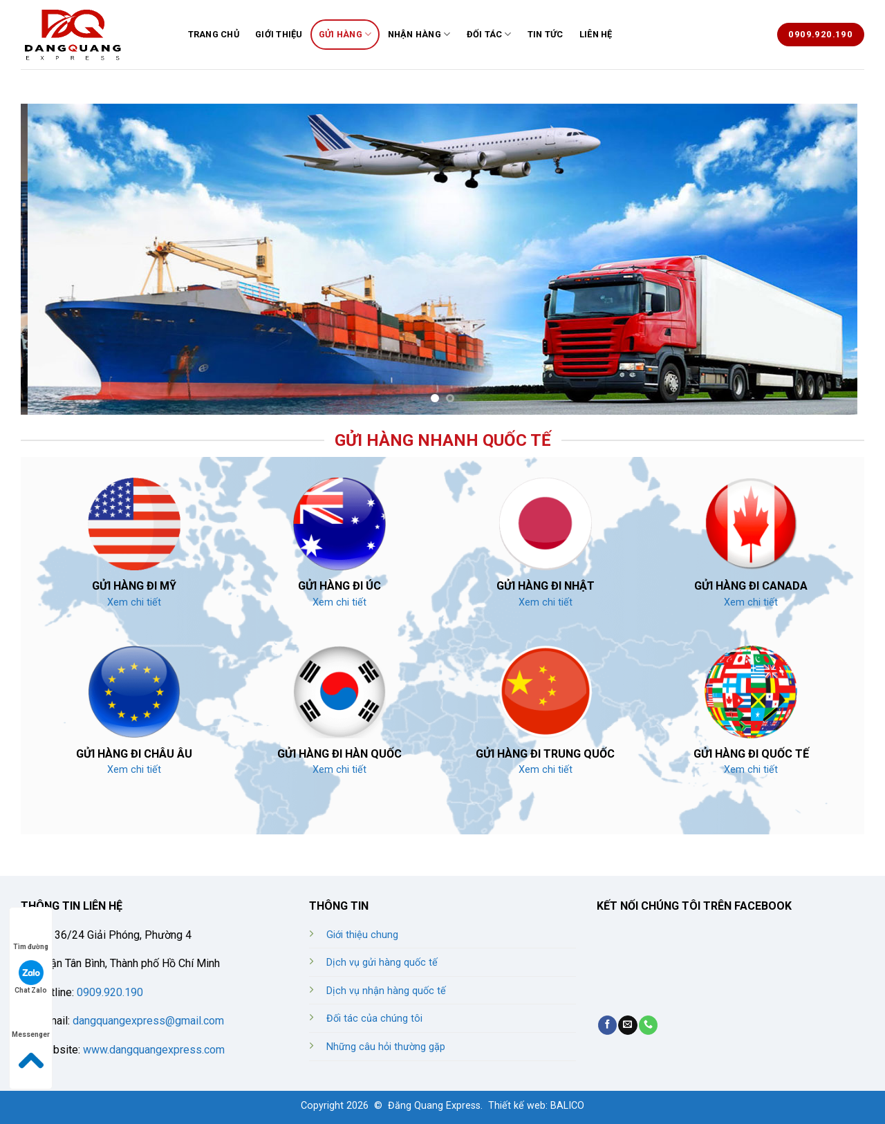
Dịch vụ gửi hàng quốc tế (382, 962)
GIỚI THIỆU (279, 34)
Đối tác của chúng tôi (374, 1018)
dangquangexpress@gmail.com (148, 1020)
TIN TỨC (545, 34)
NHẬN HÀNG (419, 34)
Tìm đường (30, 933)
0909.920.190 (108, 992)
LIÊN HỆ (596, 34)
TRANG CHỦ (213, 34)
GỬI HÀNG (345, 34)
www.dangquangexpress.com (154, 1049)
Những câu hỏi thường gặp (385, 1047)
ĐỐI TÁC (489, 34)
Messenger (31, 1021)
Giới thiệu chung (362, 935)
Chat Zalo (31, 977)
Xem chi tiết (134, 602)
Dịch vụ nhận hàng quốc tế (386, 991)
